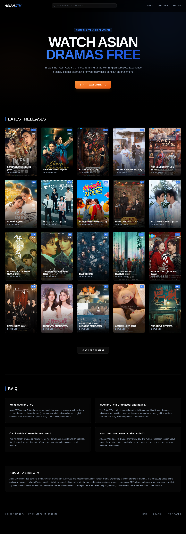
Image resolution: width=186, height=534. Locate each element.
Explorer (163, 6)
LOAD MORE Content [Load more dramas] (93, 350)
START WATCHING (93, 84)
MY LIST (177, 6)
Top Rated (174, 514)
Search (158, 514)
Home (150, 6)
